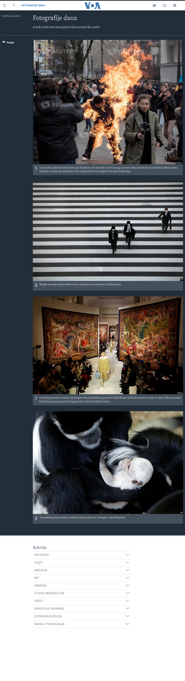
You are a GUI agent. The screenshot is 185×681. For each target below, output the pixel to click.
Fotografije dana (33, 5)
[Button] (8, 43)
